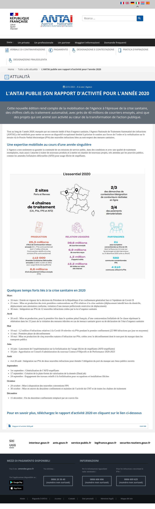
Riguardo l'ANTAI (39, 498)
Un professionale (43, 42)
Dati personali (87, 498)
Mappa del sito (127, 498)
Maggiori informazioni (87, 42)
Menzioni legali (107, 498)
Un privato (24, 42)
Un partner (64, 42)
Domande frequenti (115, 42)
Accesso (57, 498)
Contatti (71, 498)
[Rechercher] (140, 18)
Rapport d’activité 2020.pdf (22, 426)
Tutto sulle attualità (28, 69)
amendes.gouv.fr (26, 468)
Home (11, 69)
